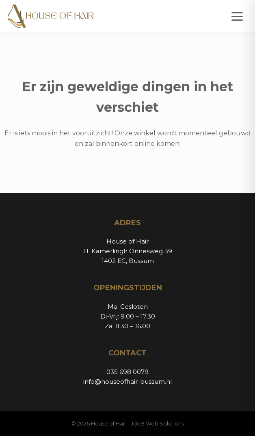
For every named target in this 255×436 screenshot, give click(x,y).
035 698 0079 (127, 372)
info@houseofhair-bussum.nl (127, 381)
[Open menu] (237, 16)
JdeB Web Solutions (157, 423)
